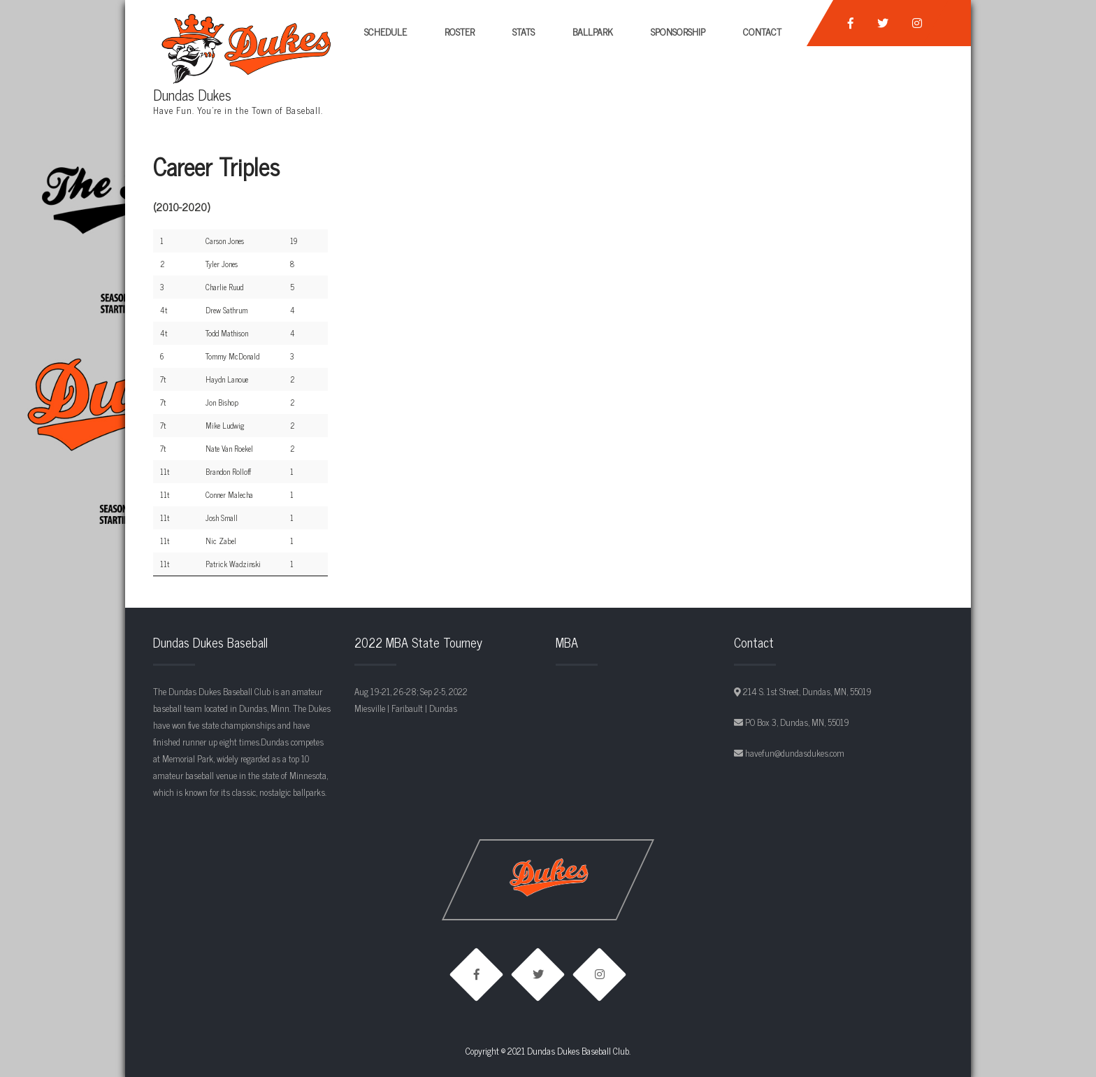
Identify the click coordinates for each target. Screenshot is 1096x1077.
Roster (460, 31)
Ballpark (592, 31)
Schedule (385, 31)
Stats (523, 31)
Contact (762, 31)
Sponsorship (678, 31)
